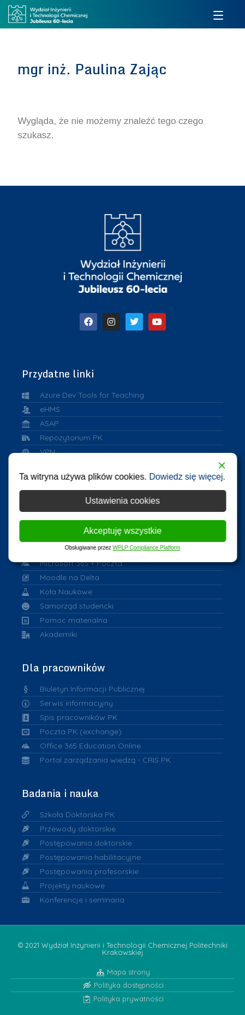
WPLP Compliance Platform (147, 548)
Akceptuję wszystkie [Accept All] (122, 530)
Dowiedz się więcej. (187, 476)
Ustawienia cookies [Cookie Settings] (122, 500)
